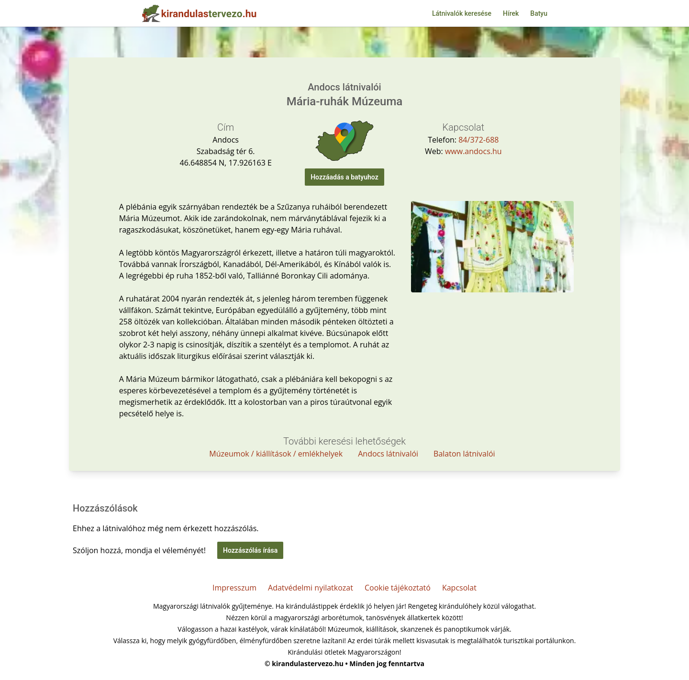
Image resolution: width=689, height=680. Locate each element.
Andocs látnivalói (388, 453)
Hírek (511, 13)
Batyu (538, 13)
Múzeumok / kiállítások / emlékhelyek (276, 453)
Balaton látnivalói (464, 453)
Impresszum (234, 587)
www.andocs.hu (473, 151)
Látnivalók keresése (461, 13)
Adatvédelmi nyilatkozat (310, 587)
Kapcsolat (459, 587)
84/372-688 (478, 139)
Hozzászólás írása (250, 550)
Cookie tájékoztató (398, 587)
